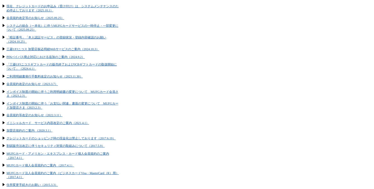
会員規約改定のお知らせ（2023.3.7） (32, 84)
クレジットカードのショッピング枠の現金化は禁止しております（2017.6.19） (61, 138)
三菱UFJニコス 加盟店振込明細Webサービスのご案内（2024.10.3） (52, 49)
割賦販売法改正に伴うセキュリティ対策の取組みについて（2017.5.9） (55, 146)
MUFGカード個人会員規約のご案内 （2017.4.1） (40, 165)
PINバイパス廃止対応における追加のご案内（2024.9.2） (45, 57)
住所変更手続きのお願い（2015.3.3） (32, 185)
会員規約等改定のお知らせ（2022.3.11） (34, 115)
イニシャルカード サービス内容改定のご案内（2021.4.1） (47, 123)
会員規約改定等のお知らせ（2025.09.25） (35, 18)
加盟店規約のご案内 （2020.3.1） (29, 130)
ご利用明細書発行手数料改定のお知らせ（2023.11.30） (44, 76)
